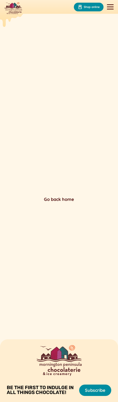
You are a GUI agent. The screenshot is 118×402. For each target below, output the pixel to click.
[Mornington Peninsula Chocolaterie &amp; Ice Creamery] (13, 8)
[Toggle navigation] (110, 7)
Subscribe (95, 390)
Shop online (89, 7)
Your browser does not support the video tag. (59, 172)
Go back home (59, 199)
